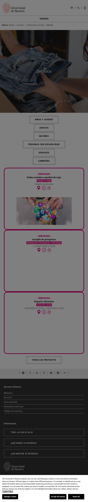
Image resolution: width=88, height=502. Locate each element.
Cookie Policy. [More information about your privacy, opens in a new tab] (8, 491)
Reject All (76, 497)
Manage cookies (10, 497)
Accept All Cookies (58, 497)
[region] (44, 488)
